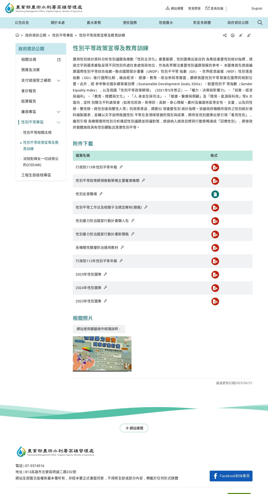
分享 (224, 35)
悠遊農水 (166, 23)
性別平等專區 (62, 35)
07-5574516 (34, 466)
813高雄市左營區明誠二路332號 (50, 472)
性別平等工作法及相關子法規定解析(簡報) (112, 207)
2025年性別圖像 (92, 274)
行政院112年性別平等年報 (99, 261)
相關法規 (28, 59)
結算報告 (28, 101)
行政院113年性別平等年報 (99, 167)
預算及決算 (30, 70)
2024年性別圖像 (92, 288)
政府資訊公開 (238, 23)
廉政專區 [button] (28, 112)
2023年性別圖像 (92, 301)
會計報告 (28, 91)
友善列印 (232, 35)
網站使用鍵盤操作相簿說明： (99, 329)
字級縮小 (240, 35)
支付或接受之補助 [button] (36, 80)
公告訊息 (22, 23)
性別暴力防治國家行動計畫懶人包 (105, 221)
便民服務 (130, 23)
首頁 (17, 35)
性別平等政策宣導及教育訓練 (40, 145)
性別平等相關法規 (37, 133)
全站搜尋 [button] (260, 23)
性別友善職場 (89, 194)
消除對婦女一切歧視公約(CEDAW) (40, 162)
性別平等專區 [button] (32, 122)
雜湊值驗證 (121, 166)
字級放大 (249, 35)
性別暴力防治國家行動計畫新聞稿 (105, 234)
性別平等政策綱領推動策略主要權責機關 (110, 181)
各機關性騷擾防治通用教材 (100, 248)
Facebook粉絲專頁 (235, 476)
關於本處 (58, 23)
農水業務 (94, 23)
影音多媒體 (202, 23)
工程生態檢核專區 (36, 175)
